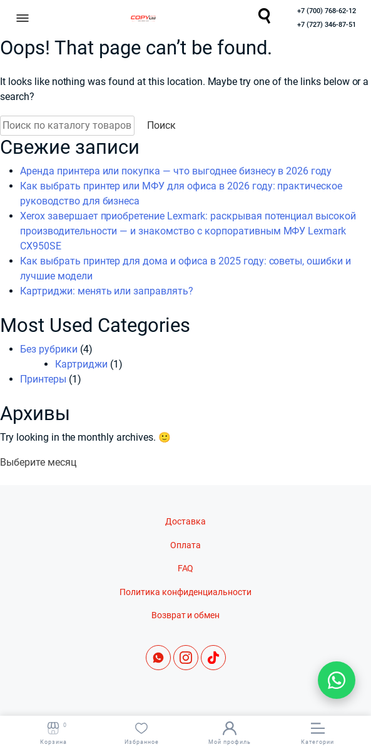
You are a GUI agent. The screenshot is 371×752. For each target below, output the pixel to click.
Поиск (161, 125)
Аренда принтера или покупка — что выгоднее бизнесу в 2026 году (176, 171)
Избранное (142, 733)
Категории (317, 733)
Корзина (53, 733)
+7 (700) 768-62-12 (326, 11)
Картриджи (81, 364)
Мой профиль (229, 733)
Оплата (185, 545)
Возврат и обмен (185, 615)
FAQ (186, 568)
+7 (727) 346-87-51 (326, 25)
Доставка (185, 521)
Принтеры (43, 379)
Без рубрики (49, 349)
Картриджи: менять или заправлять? (106, 291)
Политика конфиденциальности (185, 592)
